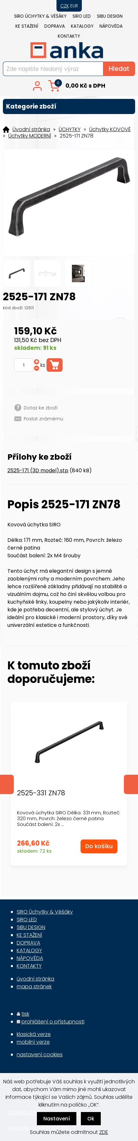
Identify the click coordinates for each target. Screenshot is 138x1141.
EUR (74, 6)
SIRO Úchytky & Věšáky (40, 16)
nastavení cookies (40, 1054)
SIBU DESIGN (110, 16)
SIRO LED (82, 16)
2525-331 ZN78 (41, 793)
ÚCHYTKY (70, 129)
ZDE (103, 1132)
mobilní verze (33, 1042)
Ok (90, 1118)
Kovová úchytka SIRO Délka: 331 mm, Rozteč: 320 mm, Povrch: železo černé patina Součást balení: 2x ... (68, 818)
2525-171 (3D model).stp (37, 470)
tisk (25, 1014)
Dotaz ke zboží (40, 408)
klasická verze (34, 1034)
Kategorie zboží (69, 106)
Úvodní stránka (31, 129)
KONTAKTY (69, 36)
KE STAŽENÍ (26, 26)
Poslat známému (43, 419)
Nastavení (56, 1118)
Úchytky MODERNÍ (29, 136)
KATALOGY (82, 26)
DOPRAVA (54, 26)
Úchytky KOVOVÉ (110, 129)
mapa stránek (34, 986)
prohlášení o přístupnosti (53, 1021)
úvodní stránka (35, 979)
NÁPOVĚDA (111, 26)
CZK (64, 6)
